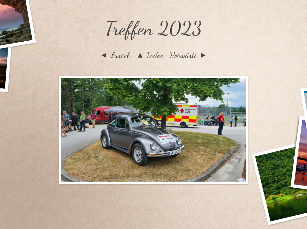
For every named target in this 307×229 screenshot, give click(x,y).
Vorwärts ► (188, 55)
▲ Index (150, 55)
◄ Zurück (115, 55)
